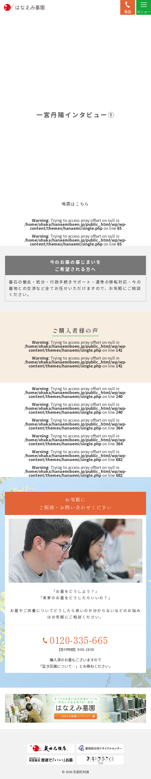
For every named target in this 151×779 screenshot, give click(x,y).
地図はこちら (75, 204)
